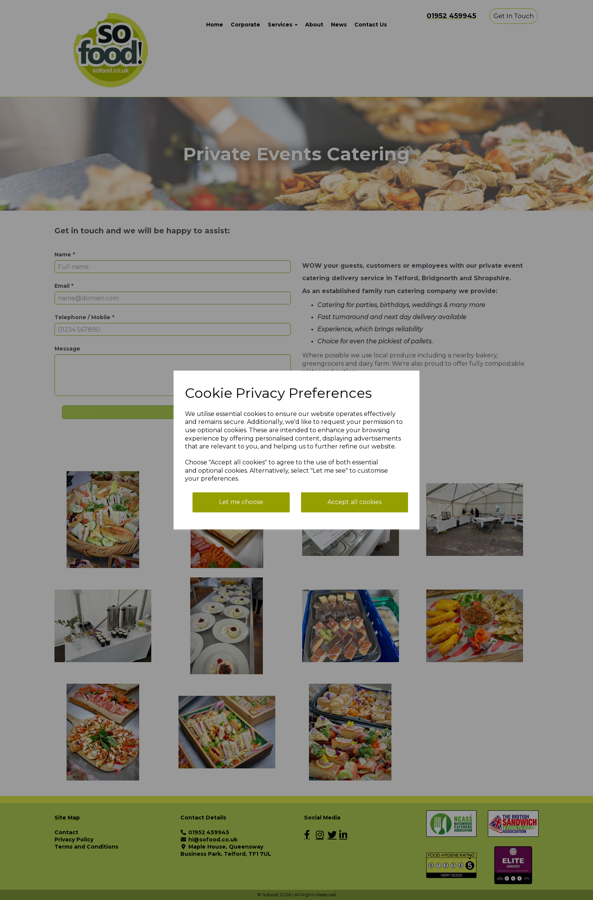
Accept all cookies (355, 502)
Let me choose (241, 502)
